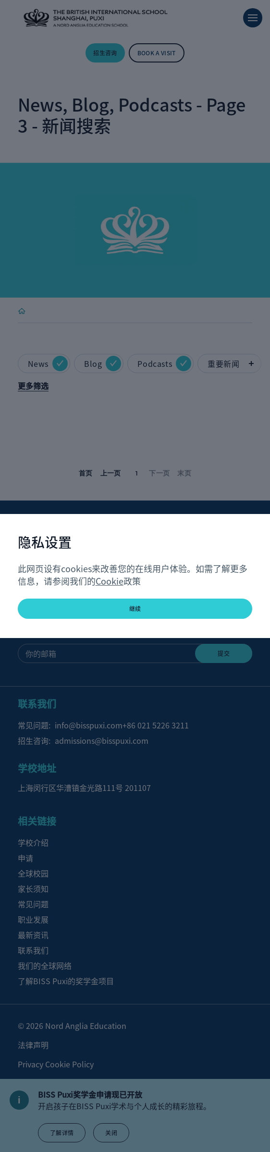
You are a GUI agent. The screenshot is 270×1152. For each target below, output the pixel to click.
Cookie (109, 581)
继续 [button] (135, 608)
